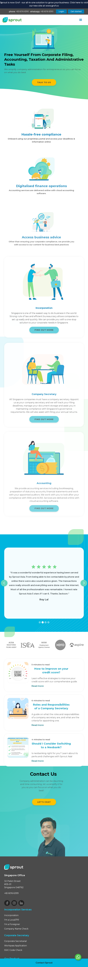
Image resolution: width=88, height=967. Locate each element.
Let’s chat (44, 802)
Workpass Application (15, 945)
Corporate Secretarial (15, 941)
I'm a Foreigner (12, 924)
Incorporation (11, 915)
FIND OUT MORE (44, 331)
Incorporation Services (18, 909)
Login (61, 11)
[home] (12, 19)
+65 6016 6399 (11, 893)
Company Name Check (16, 929)
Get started (76, 11)
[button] (80, 20)
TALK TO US (44, 82)
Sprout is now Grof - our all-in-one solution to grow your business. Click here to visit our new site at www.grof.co (44, 4)
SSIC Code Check (13, 950)
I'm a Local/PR (11, 920)
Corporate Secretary (16, 935)
